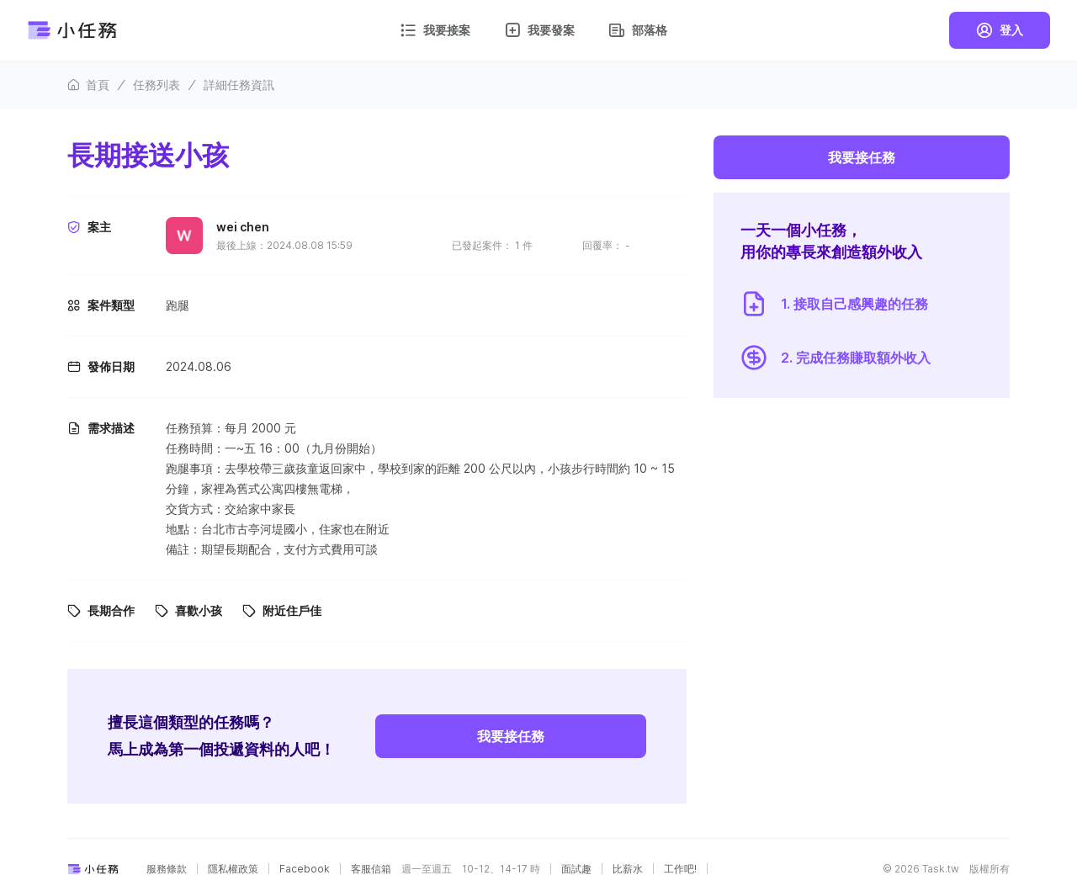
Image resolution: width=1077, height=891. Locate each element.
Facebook (304, 869)
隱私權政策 (233, 869)
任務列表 (156, 84)
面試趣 (576, 869)
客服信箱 (371, 869)
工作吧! (680, 869)
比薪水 (628, 869)
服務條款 (166, 869)
